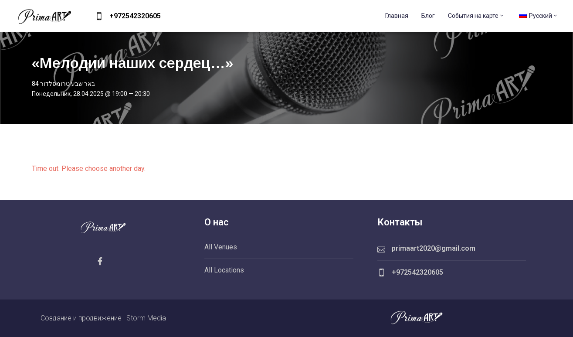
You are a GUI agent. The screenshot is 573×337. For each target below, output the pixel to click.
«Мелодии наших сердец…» (132, 62)
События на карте (476, 15)
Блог (428, 15)
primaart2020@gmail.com (433, 248)
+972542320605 (135, 16)
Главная (396, 15)
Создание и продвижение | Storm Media (103, 318)
